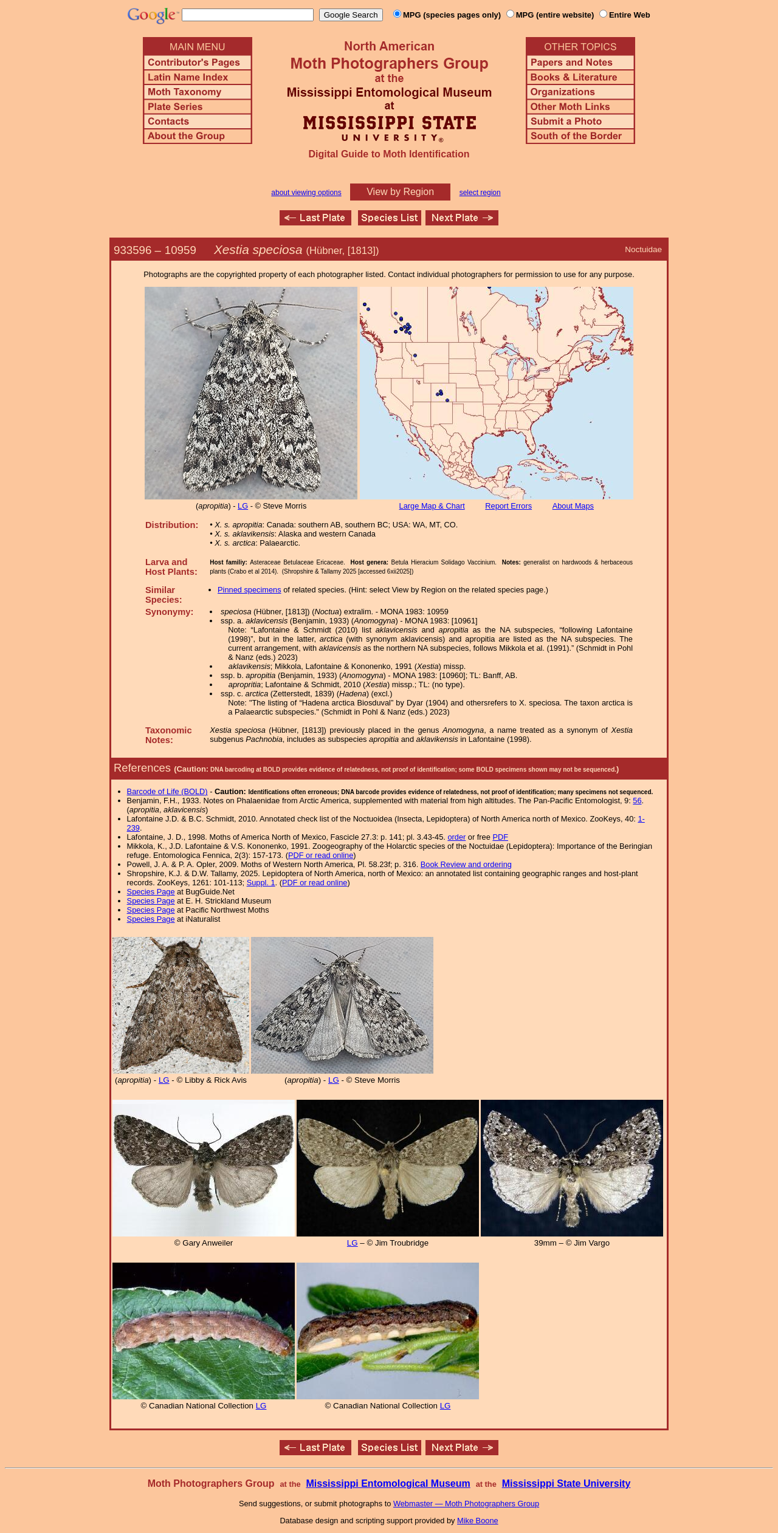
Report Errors (508, 505)
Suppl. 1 (261, 882)
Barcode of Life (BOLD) (167, 791)
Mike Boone (477, 1520)
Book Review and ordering (466, 864)
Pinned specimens (249, 589)
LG (243, 505)
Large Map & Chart (432, 505)
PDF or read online (320, 855)
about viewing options (306, 192)
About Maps (573, 505)
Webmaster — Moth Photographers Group (466, 1503)
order (456, 837)
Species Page (151, 891)
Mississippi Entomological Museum (388, 1483)
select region (480, 192)
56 (637, 800)
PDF (500, 837)
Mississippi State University (566, 1483)
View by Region (400, 192)
